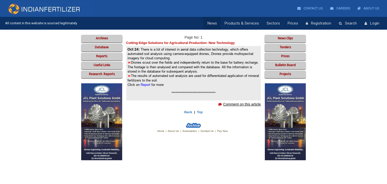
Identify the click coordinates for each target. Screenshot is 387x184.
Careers (340, 8)
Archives (102, 38)
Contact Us (310, 8)
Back (188, 112)
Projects (285, 74)
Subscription (189, 131)
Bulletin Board (285, 65)
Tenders (285, 47)
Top (200, 112)
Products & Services (242, 23)
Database (102, 47)
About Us (368, 8)
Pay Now (222, 131)
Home (160, 131)
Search (348, 23)
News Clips (285, 38)
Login (371, 23)
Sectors (273, 23)
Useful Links (101, 65)
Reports (101, 56)
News (212, 23)
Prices (293, 23)
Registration (318, 23)
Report (145, 85)
